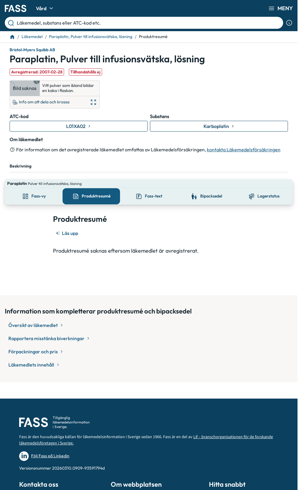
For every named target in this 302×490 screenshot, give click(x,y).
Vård (45, 8)
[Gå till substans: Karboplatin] (219, 126)
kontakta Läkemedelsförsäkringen (243, 150)
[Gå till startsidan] (15, 8)
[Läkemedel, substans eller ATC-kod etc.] (149, 22)
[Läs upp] (67, 224)
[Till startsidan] (12, 37)
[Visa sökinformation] (289, 23)
